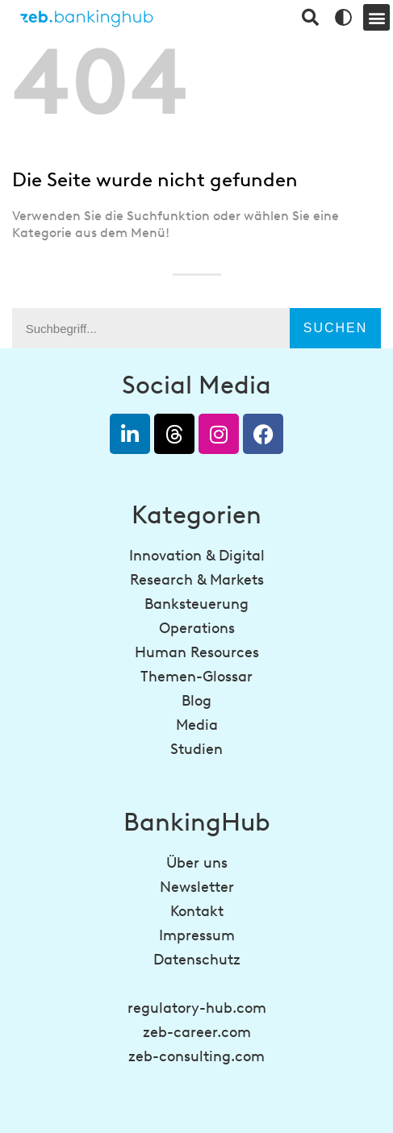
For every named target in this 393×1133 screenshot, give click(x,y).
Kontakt (197, 911)
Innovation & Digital (197, 555)
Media (197, 725)
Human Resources (197, 652)
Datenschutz (196, 959)
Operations (197, 628)
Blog (196, 701)
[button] (376, 17)
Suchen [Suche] (335, 328)
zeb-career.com (197, 1032)
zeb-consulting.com (196, 1056)
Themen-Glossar (196, 676)
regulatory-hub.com (197, 1008)
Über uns (197, 863)
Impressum (197, 935)
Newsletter (197, 887)
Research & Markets (197, 580)
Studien (196, 749)
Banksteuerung (196, 604)
